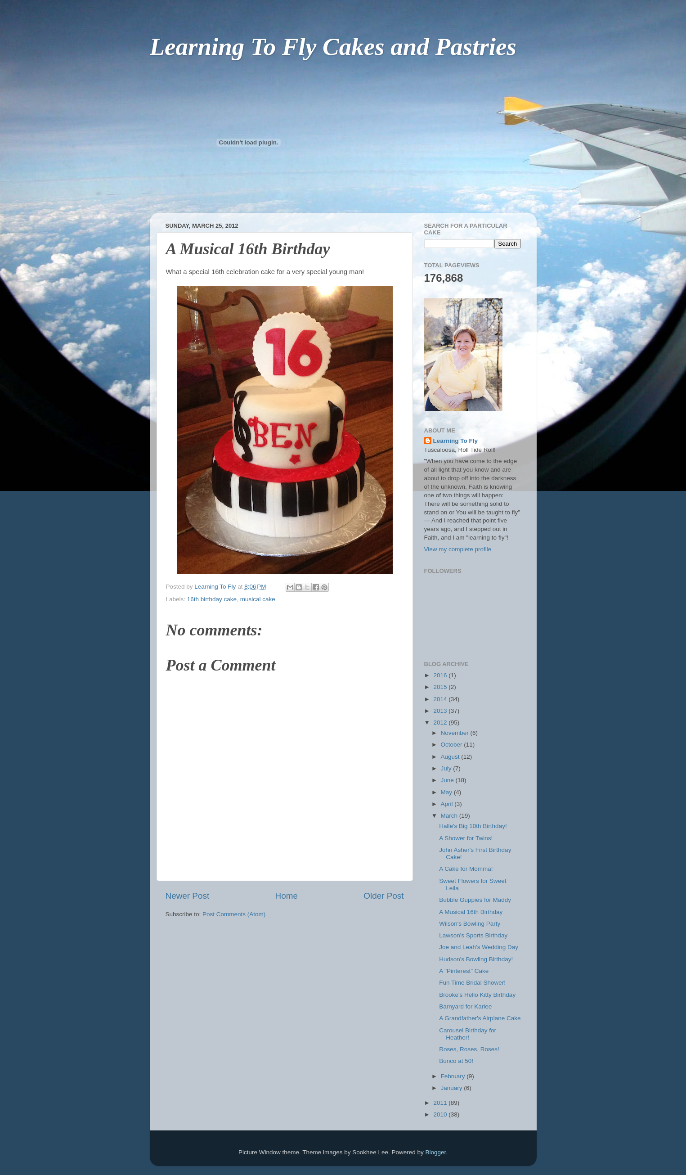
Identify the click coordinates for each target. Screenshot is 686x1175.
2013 (440, 710)
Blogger (435, 1152)
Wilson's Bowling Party (469, 923)
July (447, 768)
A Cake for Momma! (466, 868)
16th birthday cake (212, 599)
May (447, 792)
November (456, 732)
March (450, 815)
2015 (440, 687)
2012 (440, 722)
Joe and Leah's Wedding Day (478, 947)
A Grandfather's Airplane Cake (479, 1018)
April (448, 804)
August (451, 756)
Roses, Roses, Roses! (469, 1049)
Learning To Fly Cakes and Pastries (333, 46)
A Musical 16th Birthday (470, 912)
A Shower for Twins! (466, 838)
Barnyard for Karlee (465, 1006)
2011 (440, 1102)
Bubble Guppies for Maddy (475, 899)
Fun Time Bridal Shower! (472, 982)
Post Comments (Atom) (233, 914)
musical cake (257, 599)
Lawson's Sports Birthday (473, 935)
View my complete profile (458, 549)
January (452, 1088)
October (452, 744)
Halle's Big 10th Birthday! (473, 826)
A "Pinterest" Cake (464, 971)
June (448, 780)
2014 (440, 699)
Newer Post (188, 895)
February (454, 1076)
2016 (440, 675)
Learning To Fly (455, 440)
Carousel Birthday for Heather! (467, 1034)
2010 (440, 1114)
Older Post (383, 895)
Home (286, 895)
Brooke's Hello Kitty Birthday (477, 994)
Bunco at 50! (456, 1061)
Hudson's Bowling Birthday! (476, 959)
